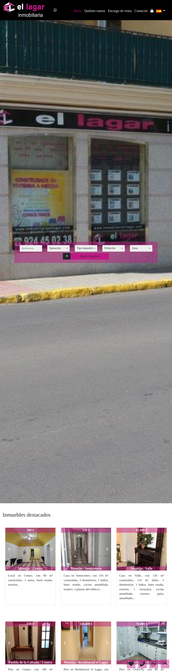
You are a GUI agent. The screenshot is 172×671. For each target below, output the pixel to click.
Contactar (141, 11)
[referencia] (31, 248)
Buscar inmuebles (90, 256)
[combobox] (58, 248)
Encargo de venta (120, 11)
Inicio (78, 11)
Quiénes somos (94, 11)
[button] (67, 256)
